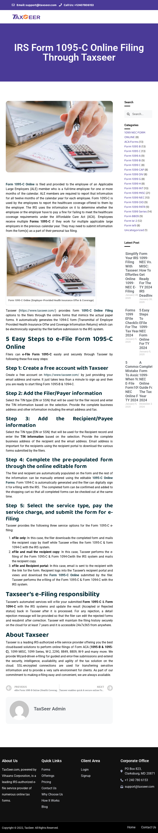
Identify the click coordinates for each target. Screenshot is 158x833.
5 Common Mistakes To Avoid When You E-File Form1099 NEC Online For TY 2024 (133, 381)
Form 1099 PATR (134, 207)
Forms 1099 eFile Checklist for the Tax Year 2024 (132, 322)
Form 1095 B (132, 146)
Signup (86, 776)
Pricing (46, 782)
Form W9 (130, 225)
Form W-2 (130, 220)
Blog (45, 807)
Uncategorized (134, 230)
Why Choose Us (52, 794)
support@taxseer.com (40, 5)
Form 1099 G (132, 179)
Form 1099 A (132, 155)
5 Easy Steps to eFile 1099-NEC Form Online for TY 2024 (144, 329)
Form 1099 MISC (134, 193)
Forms (46, 769)
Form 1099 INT (133, 188)
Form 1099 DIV (133, 174)
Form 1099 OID (134, 202)
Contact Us (49, 788)
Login (85, 769)
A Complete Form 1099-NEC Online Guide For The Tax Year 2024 (147, 381)
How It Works (50, 800)
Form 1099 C (132, 165)
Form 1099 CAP (134, 169)
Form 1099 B (132, 160)
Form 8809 (131, 216)
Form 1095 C (132, 151)
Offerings (48, 776)
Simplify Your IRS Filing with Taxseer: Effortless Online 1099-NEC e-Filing (132, 272)
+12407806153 (84, 5)
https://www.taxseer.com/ (37, 310)
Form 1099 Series (135, 211)
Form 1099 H (132, 183)
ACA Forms (131, 141)
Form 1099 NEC (134, 197)
